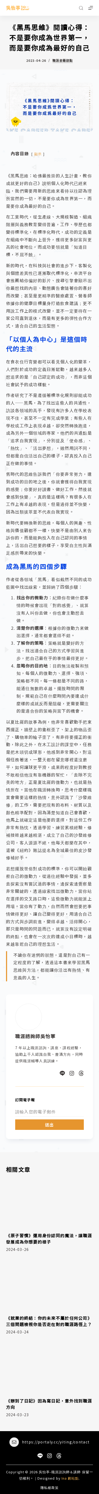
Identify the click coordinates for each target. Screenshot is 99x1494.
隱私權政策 (49, 1488)
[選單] (90, 8)
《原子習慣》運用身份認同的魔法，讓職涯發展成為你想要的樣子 (49, 1238)
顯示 (38, 153)
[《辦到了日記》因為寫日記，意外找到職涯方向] (49, 1367)
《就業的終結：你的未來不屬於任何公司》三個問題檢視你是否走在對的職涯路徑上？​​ (49, 1321)
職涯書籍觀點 (62, 60)
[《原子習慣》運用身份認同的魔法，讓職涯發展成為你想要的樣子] (49, 1202)
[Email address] (49, 1111)
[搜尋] (81, 8)
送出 (49, 1124)
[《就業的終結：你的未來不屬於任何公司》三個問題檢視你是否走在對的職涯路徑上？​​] (49, 1285)
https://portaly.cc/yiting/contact (56, 1441)
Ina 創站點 (70, 1478)
